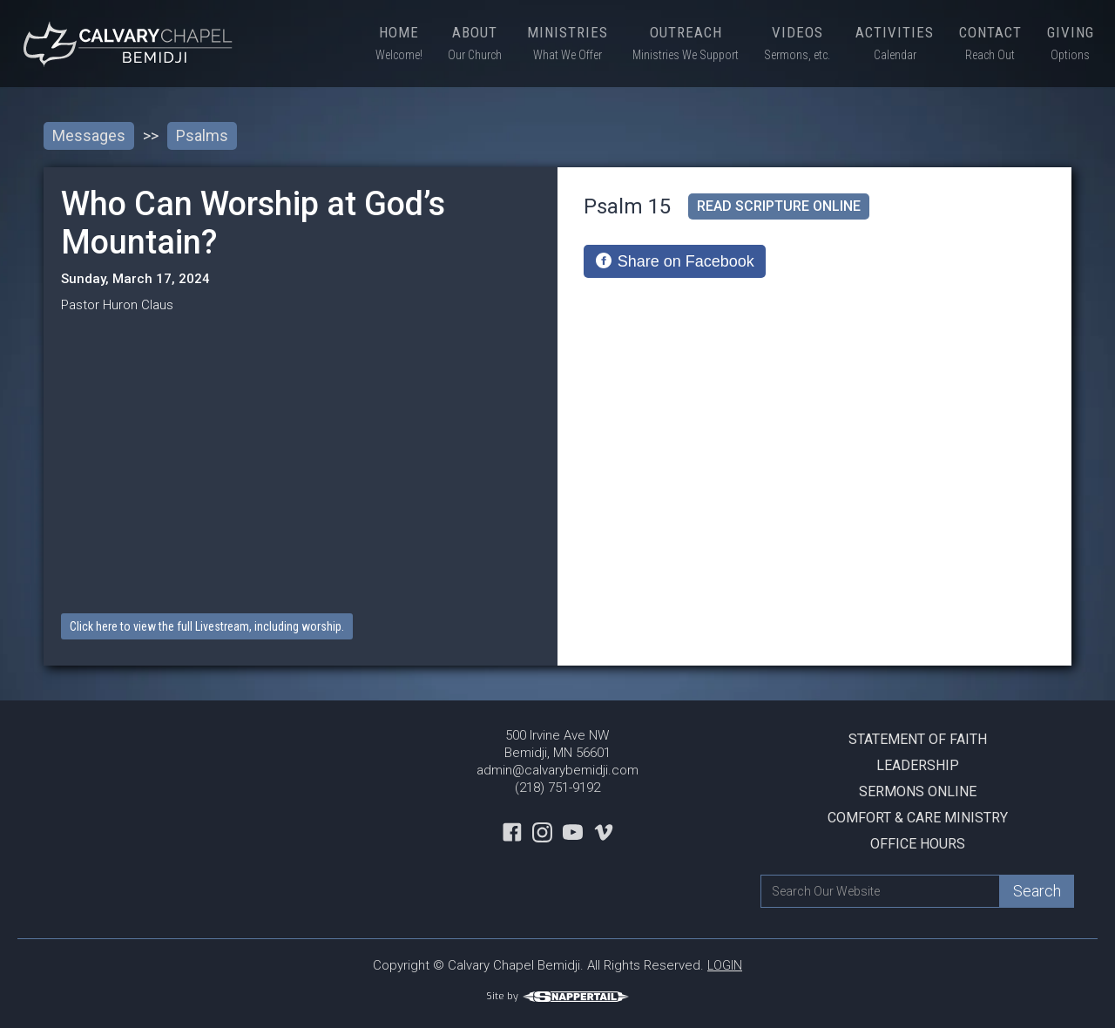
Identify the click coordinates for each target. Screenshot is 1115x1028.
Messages (88, 135)
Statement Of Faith (917, 739)
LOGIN (724, 965)
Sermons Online (917, 791)
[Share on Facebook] (675, 261)
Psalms (202, 135)
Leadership (917, 765)
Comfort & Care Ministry (918, 817)
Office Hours (917, 843)
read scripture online (779, 206)
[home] (130, 43)
